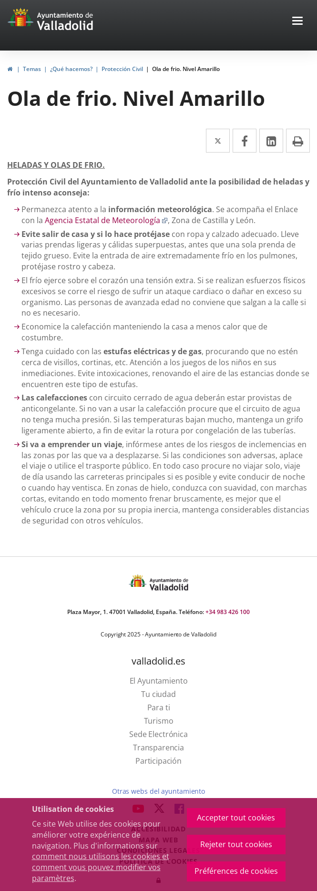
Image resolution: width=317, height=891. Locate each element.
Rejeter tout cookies (236, 844)
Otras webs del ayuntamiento (158, 791)
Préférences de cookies (236, 871)
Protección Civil (122, 69)
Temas (32, 69)
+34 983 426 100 (227, 612)
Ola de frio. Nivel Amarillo (186, 69)
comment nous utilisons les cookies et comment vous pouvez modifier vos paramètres (100, 867)
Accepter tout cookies (236, 817)
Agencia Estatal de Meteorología (106, 220)
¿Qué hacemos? (71, 69)
